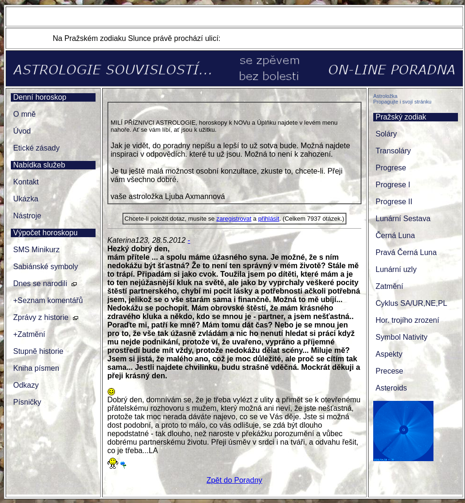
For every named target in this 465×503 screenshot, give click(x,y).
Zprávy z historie (40, 317)
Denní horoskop (39, 97)
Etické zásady (36, 148)
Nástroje (27, 216)
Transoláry (393, 151)
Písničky (27, 402)
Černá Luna (395, 236)
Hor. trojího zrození (407, 320)
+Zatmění (29, 334)
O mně (24, 114)
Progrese (391, 168)
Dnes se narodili (40, 283)
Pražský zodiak (401, 117)
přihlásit (269, 218)
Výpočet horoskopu (45, 233)
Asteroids (391, 388)
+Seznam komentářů (48, 300)
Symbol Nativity (401, 337)
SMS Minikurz (36, 250)
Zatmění (389, 286)
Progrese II (394, 202)
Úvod (22, 131)
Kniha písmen (36, 368)
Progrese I (393, 185)
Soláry (386, 134)
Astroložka (385, 96)
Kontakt (26, 182)
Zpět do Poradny (234, 480)
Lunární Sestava (403, 219)
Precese (389, 371)
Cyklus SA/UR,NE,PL (411, 303)
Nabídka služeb (39, 165)
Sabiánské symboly (45, 267)
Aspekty (389, 354)
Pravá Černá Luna (406, 252)
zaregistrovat (233, 218)
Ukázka (25, 199)
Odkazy (26, 385)
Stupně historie (38, 351)
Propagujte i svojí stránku (402, 101)
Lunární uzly (396, 269)
